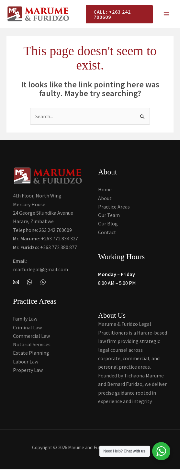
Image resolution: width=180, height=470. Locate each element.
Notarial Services (32, 345)
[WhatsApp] (29, 283)
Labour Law (25, 363)
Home (105, 190)
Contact (107, 233)
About (105, 199)
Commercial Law (31, 337)
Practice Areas (114, 207)
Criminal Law (27, 328)
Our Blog (108, 225)
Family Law (25, 320)
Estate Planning (31, 354)
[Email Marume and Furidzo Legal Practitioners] (16, 283)
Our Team (109, 216)
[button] (118, 15)
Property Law (28, 371)
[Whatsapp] (43, 283)
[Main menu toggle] (166, 14)
